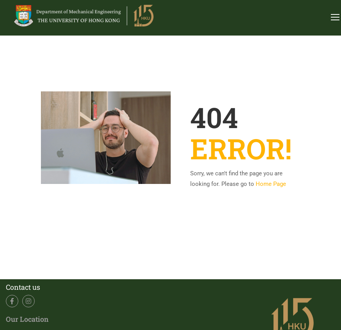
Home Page (271, 183)
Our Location (27, 319)
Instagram (29, 301)
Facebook (12, 301)
